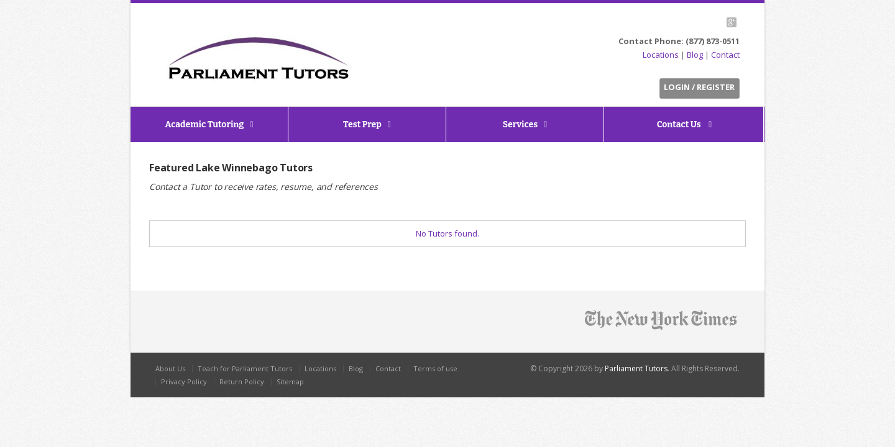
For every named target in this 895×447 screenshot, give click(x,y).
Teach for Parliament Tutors (245, 368)
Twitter (685, 22)
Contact (725, 54)
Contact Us (680, 124)
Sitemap (290, 381)
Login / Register (699, 87)
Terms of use (435, 368)
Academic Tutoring (204, 124)
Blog (695, 54)
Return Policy (241, 381)
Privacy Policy (184, 381)
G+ (731, 22)
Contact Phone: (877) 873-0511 (679, 41)
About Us (170, 368)
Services (520, 124)
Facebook (700, 22)
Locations (661, 54)
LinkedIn (714, 22)
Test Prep (362, 124)
